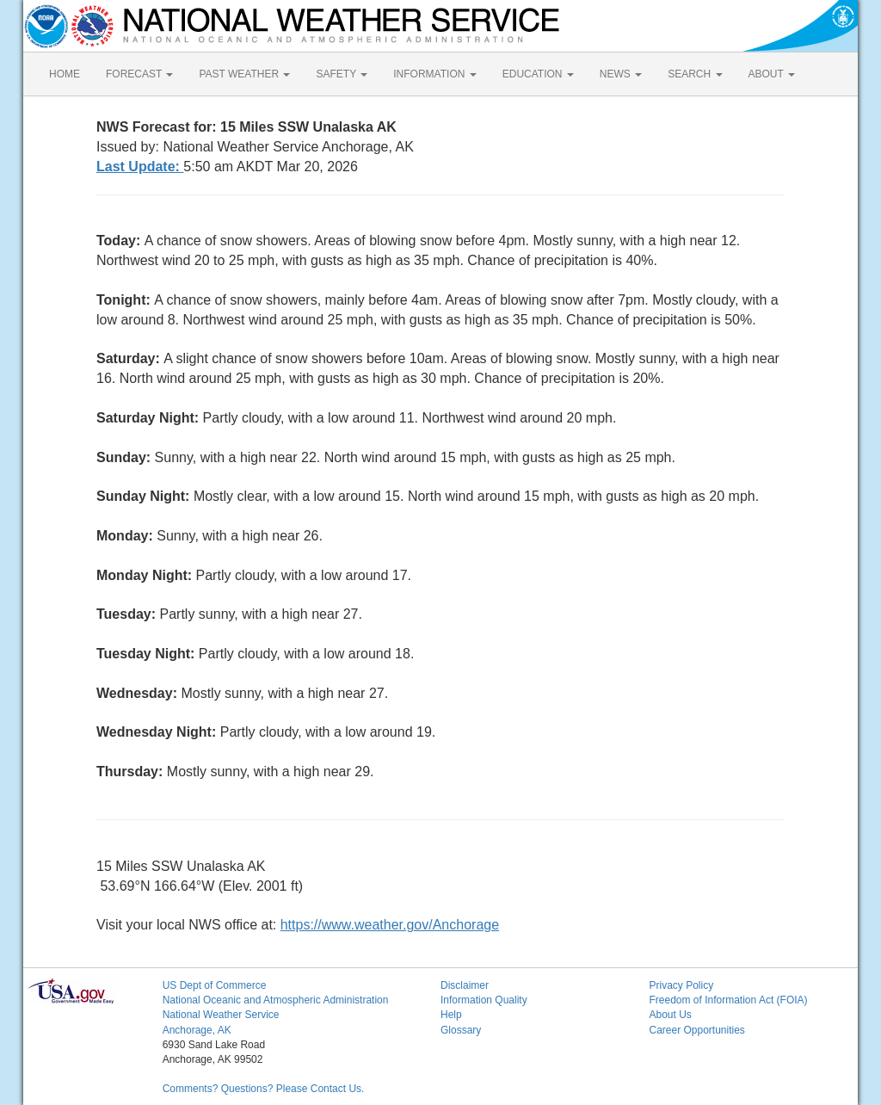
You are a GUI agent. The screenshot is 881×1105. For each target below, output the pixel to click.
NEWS (621, 74)
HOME (64, 74)
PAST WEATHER (244, 74)
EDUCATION (538, 74)
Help (451, 1015)
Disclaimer (464, 985)
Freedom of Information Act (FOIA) (728, 1000)
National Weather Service (221, 1015)
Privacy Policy (681, 985)
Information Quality (483, 1000)
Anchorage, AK (197, 1030)
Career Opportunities (696, 1030)
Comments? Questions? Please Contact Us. (264, 1089)
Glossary (460, 1030)
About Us (670, 1015)
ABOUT (772, 74)
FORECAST (139, 74)
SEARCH (695, 74)
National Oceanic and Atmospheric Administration (276, 1000)
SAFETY (341, 74)
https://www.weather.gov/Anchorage (389, 924)
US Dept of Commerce (215, 985)
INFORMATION (434, 74)
